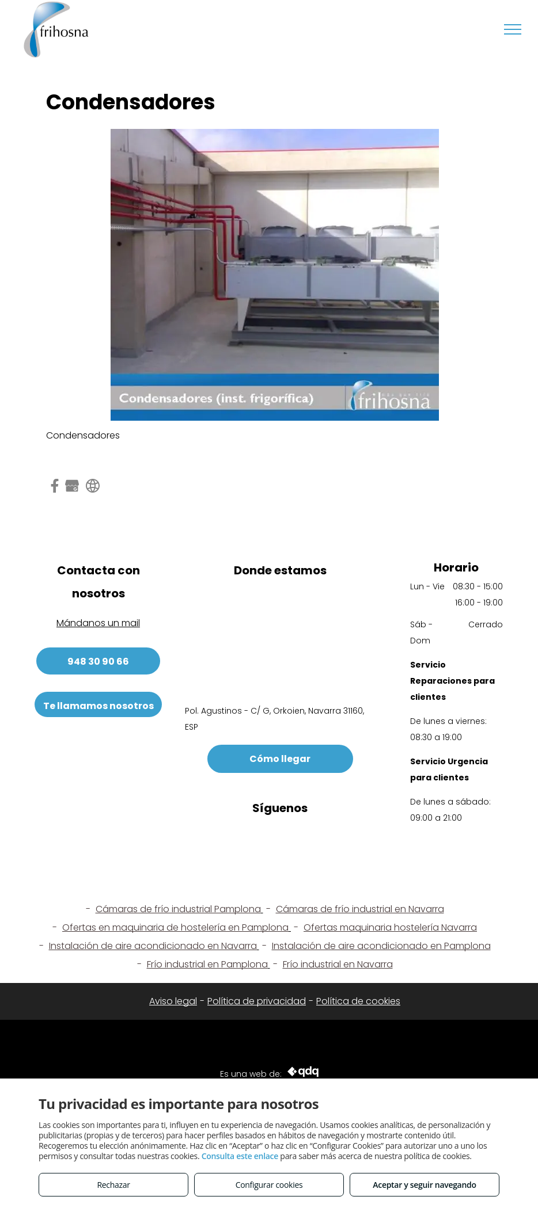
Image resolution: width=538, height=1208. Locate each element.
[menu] (513, 29)
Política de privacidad (256, 1001)
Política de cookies (358, 1001)
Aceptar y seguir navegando (424, 1184)
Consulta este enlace (240, 1155)
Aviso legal (173, 1001)
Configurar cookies (269, 1184)
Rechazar (113, 1184)
